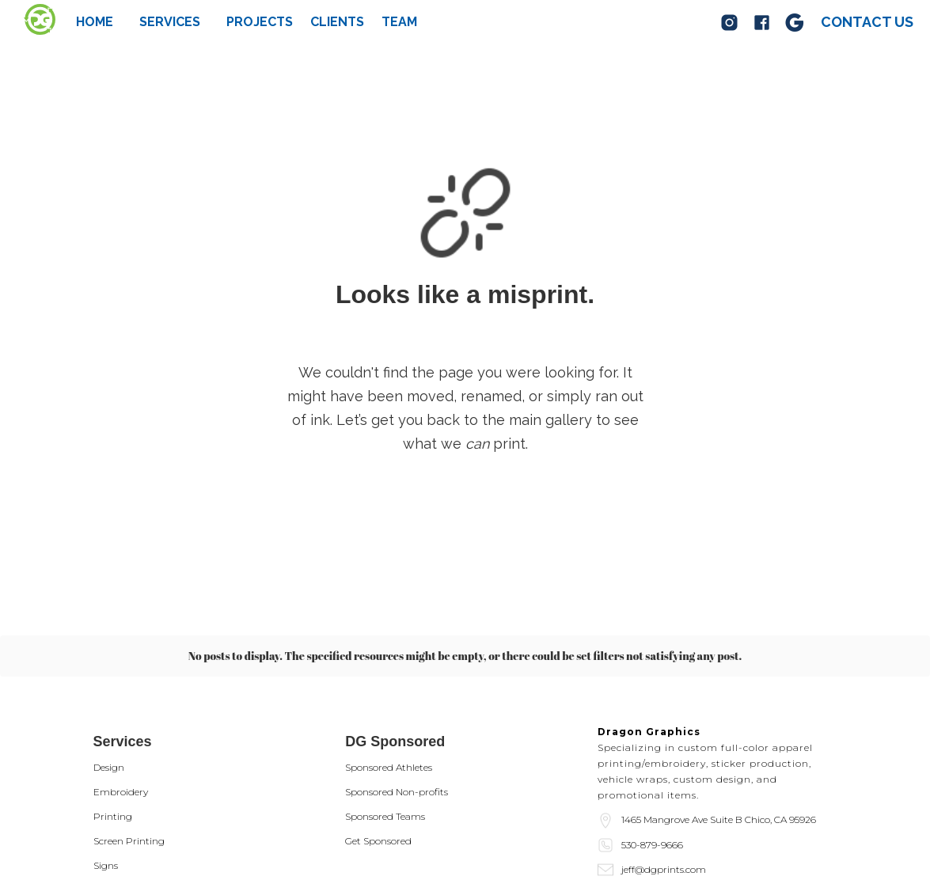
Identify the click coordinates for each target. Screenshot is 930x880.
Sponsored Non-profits (396, 792)
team (399, 22)
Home (94, 22)
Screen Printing (129, 841)
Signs (105, 865)
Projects (259, 22)
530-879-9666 (652, 845)
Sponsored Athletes (388, 767)
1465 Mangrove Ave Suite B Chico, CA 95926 (718, 819)
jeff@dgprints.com (663, 869)
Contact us (867, 21)
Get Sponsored (378, 841)
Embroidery (120, 792)
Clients (337, 22)
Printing (112, 816)
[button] (170, 22)
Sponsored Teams (385, 816)
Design (108, 767)
